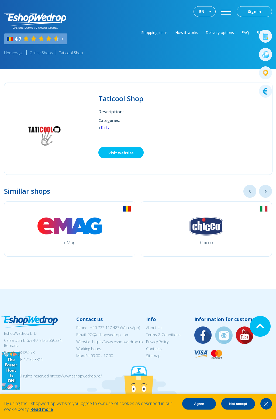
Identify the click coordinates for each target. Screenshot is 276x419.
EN (201, 11)
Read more (41, 409)
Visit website (121, 152)
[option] (69, 229)
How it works (186, 32)
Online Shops (41, 52)
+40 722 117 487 (104, 327)
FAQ (245, 32)
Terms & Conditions (163, 334)
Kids (105, 128)
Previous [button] (249, 191)
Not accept (238, 404)
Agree (199, 404)
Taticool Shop (71, 52)
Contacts (154, 348)
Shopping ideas (154, 32)
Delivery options (220, 32)
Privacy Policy (157, 341)
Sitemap (153, 355)
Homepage (13, 52)
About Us (154, 327)
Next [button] (265, 191)
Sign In (254, 11)
